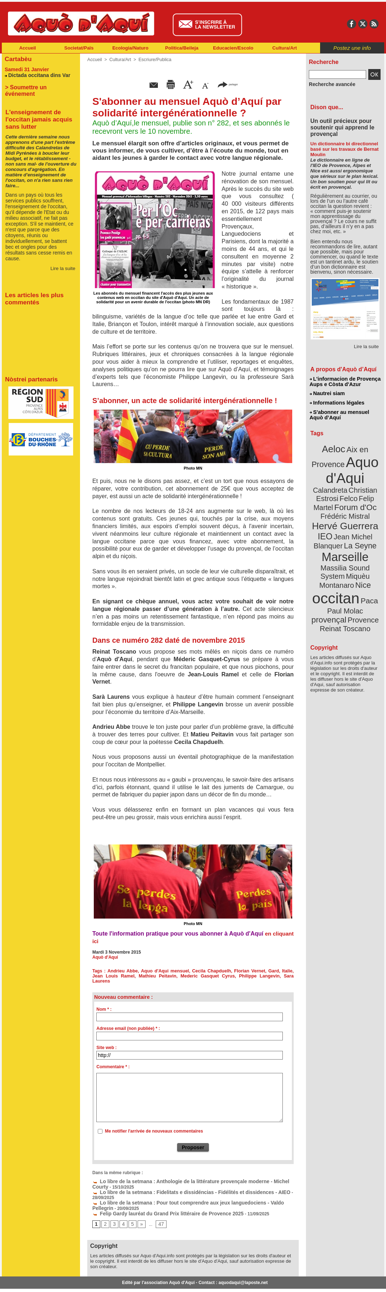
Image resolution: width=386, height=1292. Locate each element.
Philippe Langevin (227, 976)
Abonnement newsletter (33, 1281)
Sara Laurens (261, 976)
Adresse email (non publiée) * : (128, 1023)
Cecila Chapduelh (204, 971)
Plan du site (161, 1281)
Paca (366, 566)
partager (228, 84)
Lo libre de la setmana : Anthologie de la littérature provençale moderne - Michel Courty (186, 1175)
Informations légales (336, 401)
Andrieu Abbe (121, 971)
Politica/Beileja (181, 48)
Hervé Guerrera (345, 507)
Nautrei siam (327, 392)
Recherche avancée (329, 84)
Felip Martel (334, 490)
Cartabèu (17, 58)
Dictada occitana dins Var (37, 74)
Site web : (106, 1042)
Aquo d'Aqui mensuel (160, 971)
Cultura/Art (284, 48)
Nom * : (104, 1004)
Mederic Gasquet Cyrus (181, 976)
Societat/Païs (79, 48)
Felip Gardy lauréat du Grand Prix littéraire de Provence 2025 (158, 1201)
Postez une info (352, 48)
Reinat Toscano (351, 587)
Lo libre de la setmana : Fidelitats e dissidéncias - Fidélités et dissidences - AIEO (179, 1186)
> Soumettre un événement (37, 86)
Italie (276, 971)
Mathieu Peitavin (138, 976)
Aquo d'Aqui (343, 464)
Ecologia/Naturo (130, 48)
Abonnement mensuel (97, 1281)
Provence (335, 583)
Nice (361, 552)
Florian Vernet (240, 971)
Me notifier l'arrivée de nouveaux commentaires (154, 1126)
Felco (369, 482)
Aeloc (335, 445)
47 (158, 1211)
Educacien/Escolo (233, 48)
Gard (263, 971)
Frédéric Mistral (352, 498)
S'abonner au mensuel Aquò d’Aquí (339, 412)
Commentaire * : (113, 1061)
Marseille (332, 535)
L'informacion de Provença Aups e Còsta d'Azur (344, 381)
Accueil (27, 48)
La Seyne (358, 525)
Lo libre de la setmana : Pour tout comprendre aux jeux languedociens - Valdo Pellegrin (186, 1191)
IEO (327, 517)
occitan (336, 564)
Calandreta (363, 473)
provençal (361, 576)
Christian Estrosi (337, 482)
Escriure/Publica (152, 59)
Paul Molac (329, 576)
